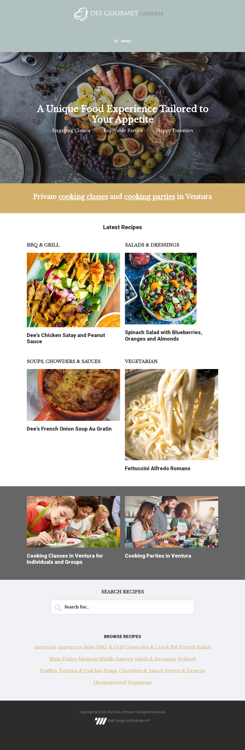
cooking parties (149, 197)
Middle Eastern (116, 659)
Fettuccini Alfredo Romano (157, 468)
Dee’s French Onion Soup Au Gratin (69, 429)
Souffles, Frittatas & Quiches (70, 670)
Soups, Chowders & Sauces (134, 670)
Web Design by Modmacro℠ (122, 721)
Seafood (187, 659)
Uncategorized (110, 682)
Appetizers (70, 647)
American (45, 647)
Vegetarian (140, 682)
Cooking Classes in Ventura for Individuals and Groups (65, 559)
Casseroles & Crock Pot (151, 647)
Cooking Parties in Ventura (158, 556)
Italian (204, 647)
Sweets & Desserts (185, 670)
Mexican (88, 659)
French (187, 647)
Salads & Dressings (155, 659)
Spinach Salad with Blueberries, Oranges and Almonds (163, 335)
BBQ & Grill (110, 647)
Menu (126, 41)
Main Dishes (63, 659)
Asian (89, 647)
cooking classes (83, 197)
